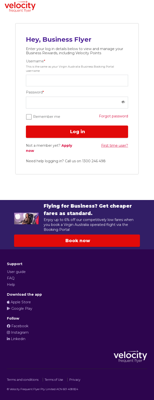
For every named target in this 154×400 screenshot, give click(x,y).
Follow (13, 318)
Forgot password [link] (113, 116)
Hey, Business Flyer (58, 39)
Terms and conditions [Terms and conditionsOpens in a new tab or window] (22, 380)
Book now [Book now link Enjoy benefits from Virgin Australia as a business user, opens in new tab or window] (77, 240)
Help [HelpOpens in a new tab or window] (11, 284)
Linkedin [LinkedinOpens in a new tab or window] (16, 339)
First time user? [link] (114, 145)
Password (35, 92)
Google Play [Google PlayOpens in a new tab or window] (19, 308)
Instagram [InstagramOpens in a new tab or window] (18, 332)
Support (14, 264)
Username (77, 66)
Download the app (24, 294)
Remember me (46, 116)
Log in (77, 131)
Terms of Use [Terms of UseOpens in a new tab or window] (54, 380)
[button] (123, 102)
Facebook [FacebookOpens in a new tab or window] (17, 326)
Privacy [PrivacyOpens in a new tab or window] (74, 380)
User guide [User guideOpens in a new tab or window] (16, 272)
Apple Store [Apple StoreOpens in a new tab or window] (19, 302)
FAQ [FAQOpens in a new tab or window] (11, 278)
